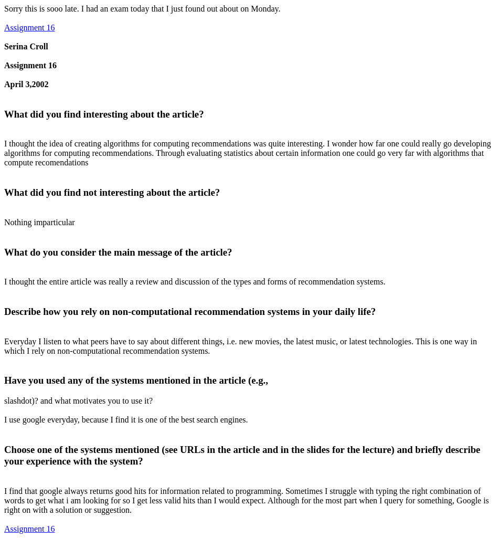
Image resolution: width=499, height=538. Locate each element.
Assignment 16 (29, 27)
